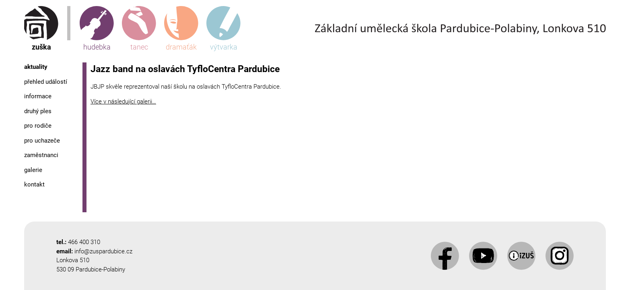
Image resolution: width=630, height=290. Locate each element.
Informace (37, 96)
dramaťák (181, 28)
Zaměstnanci (41, 155)
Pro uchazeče (42, 140)
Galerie (33, 170)
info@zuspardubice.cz (103, 251)
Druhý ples (37, 111)
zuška (41, 28)
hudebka (97, 28)
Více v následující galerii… (123, 101)
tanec (139, 28)
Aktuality (35, 66)
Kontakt (34, 184)
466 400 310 (84, 242)
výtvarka (223, 28)
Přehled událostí (45, 81)
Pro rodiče (37, 125)
